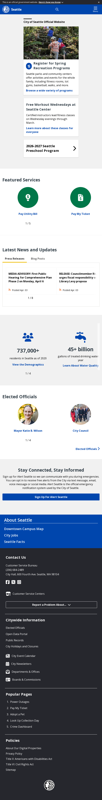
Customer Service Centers (29, 594)
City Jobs (11, 535)
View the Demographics (28, 364)
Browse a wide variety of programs (49, 90)
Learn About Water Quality (81, 365)
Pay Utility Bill (28, 214)
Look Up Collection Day (24, 720)
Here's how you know (51, 2)
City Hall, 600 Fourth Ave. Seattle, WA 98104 (32, 574)
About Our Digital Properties (23, 748)
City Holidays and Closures (22, 646)
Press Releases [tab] (14, 258)
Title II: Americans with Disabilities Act (29, 759)
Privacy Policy (14, 753)
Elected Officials (88, 449)
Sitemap (11, 770)
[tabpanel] (51, 285)
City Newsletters (21, 664)
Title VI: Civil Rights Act (20, 764)
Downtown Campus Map (24, 529)
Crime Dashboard (21, 726)
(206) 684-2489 (15, 570)
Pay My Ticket (80, 214)
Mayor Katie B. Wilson (28, 430)
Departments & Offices (26, 671)
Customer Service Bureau (21, 565)
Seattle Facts (14, 541)
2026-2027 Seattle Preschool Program (42, 148)
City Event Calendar (24, 656)
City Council (81, 430)
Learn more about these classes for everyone (49, 130)
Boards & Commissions (26, 679)
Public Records (15, 640)
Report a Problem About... (51, 605)
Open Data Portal (16, 634)
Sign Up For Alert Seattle (51, 497)
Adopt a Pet (17, 714)
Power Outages (19, 702)
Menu (95, 9)
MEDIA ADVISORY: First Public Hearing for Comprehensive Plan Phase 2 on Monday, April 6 (30, 277)
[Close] (99, 2)
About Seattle (18, 520)
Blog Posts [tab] (38, 258)
